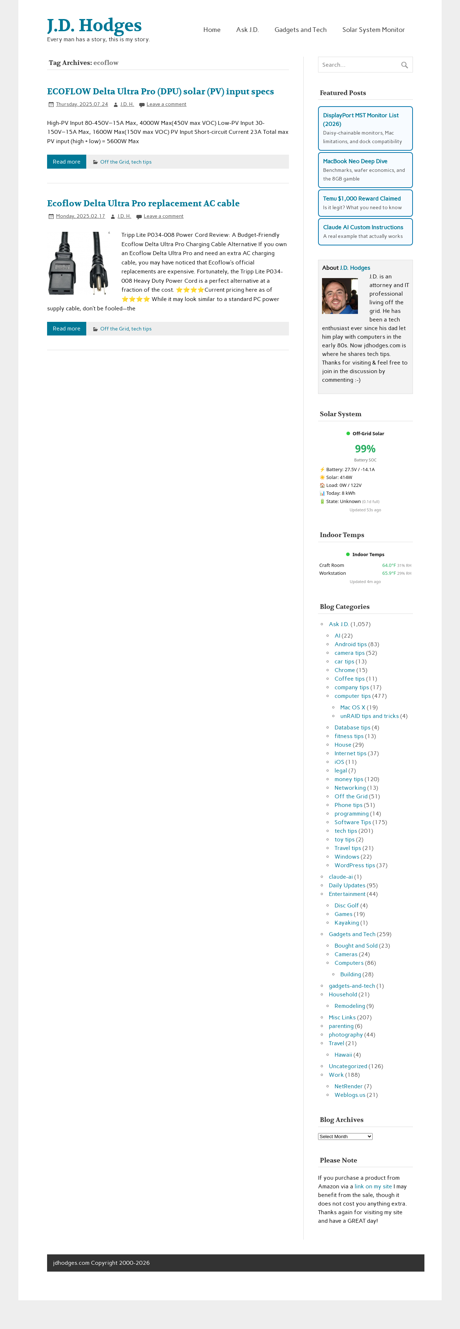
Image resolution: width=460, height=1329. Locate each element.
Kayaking (347, 922)
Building (350, 974)
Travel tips (348, 848)
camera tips (350, 652)
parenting (341, 1026)
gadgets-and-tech (352, 985)
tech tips (141, 162)
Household (343, 994)
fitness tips (349, 736)
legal (341, 770)
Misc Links (342, 1017)
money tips (349, 779)
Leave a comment (167, 104)
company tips (352, 687)
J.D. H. (127, 104)
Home (212, 29)
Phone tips (349, 805)
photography (346, 1034)
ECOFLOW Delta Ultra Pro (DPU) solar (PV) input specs (160, 91)
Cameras (346, 954)
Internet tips (351, 753)
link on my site (373, 1186)
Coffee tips (350, 678)
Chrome (345, 670)
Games (344, 914)
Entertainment (347, 894)
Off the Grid (114, 162)
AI (337, 635)
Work (336, 1074)
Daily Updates (347, 885)
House (343, 744)
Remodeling (350, 1005)
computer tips (353, 695)
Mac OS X (352, 707)
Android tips (351, 644)
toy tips (345, 839)
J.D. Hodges (355, 267)
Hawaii (343, 1054)
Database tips (353, 727)
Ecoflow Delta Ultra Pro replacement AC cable (143, 203)
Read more (66, 161)
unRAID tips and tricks (369, 716)
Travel (336, 1043)
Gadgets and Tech (301, 29)
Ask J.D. (247, 29)
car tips (344, 661)
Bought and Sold (356, 945)
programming (352, 813)
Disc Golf (347, 905)
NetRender (349, 1086)
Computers (349, 962)
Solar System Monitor (373, 29)
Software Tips (353, 822)
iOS (339, 762)
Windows (347, 856)
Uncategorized (348, 1066)
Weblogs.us (350, 1094)
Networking (350, 787)
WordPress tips (355, 865)
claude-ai (341, 876)
